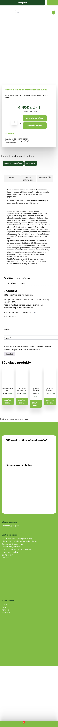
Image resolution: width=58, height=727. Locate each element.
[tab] (12, 178)
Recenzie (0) (45, 177)
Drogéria (28, 141)
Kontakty (6, 612)
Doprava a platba (10, 552)
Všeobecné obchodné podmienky (17, 538)
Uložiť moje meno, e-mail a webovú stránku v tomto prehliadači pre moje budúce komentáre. (27, 348)
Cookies (5, 557)
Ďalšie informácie (28, 178)
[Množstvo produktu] (14, 122)
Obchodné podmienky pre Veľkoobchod (20, 541)
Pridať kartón (34, 125)
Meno (7, 329)
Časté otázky (7, 555)
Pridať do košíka (34, 118)
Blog (4, 607)
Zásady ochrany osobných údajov (17, 549)
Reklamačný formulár (11, 546)
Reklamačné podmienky (13, 544)
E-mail (7, 338)
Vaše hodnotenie (12, 312)
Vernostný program (10, 526)
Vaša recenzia (11, 316)
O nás (4, 604)
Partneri (5, 610)
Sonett (13, 143)
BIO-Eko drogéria (18, 141)
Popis (11, 177)
